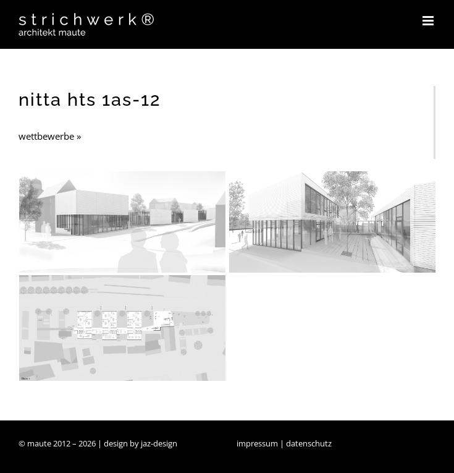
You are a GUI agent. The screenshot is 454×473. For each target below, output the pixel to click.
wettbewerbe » (50, 136)
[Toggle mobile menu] (428, 20)
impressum (257, 443)
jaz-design (159, 443)
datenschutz (309, 443)
